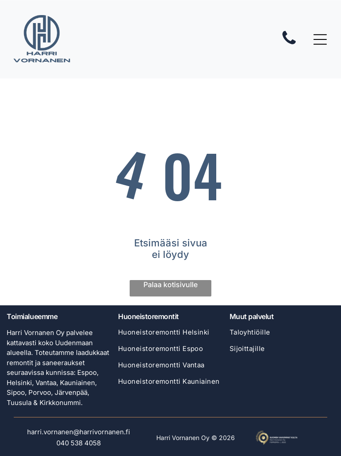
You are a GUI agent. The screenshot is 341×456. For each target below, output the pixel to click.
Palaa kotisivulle (170, 284)
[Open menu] (320, 39)
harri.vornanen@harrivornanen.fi (78, 432)
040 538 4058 (78, 443)
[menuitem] (170, 336)
